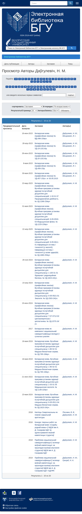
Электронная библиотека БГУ (17, 57)
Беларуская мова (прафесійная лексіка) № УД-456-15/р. (45, 166)
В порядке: (48, 106)
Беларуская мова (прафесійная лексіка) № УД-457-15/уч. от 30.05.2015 (46, 175)
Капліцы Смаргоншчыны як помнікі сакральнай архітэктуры (46, 414)
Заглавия (51, 64)
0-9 (16, 79)
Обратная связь (11, 505)
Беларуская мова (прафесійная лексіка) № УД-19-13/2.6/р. (45, 146)
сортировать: (18, 106)
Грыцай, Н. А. (68, 460)
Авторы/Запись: (45, 111)
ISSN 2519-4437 (27, 35)
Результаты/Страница (21, 111)
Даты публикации (11, 64)
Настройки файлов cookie (16, 508)
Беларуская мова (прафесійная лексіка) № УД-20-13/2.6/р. (45, 156)
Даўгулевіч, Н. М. (70, 133)
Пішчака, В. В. (68, 412)
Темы (70, 64)
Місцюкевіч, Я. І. (69, 136)
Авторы (31, 64)
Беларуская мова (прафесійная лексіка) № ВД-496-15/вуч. (45, 136)
